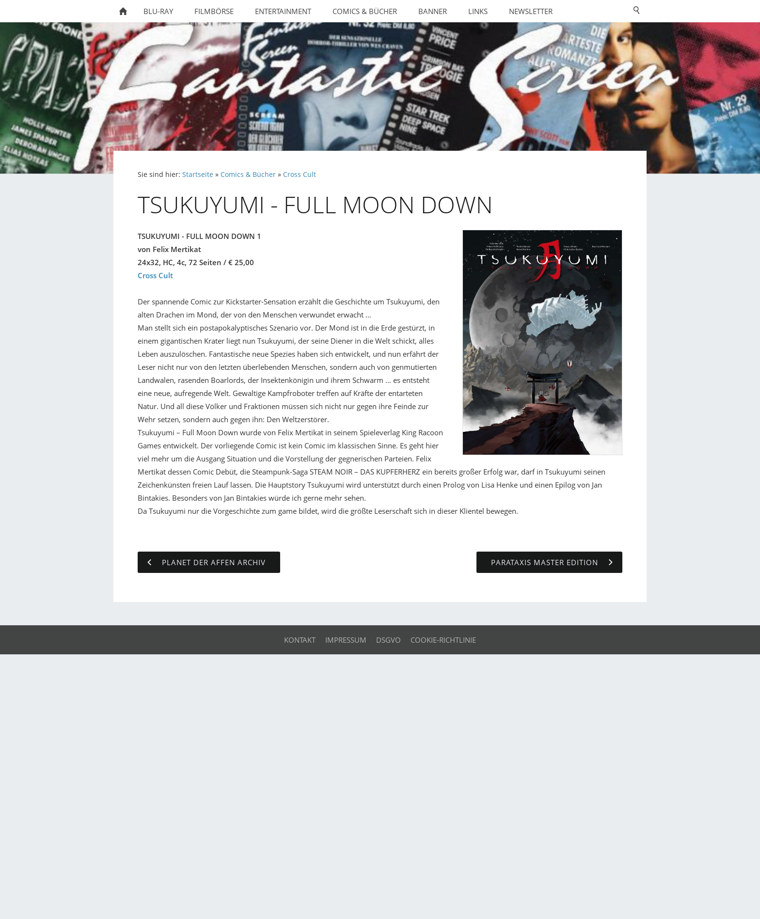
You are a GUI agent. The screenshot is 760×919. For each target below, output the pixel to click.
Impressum (345, 640)
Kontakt (300, 640)
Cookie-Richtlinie (443, 640)
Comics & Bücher (248, 174)
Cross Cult (299, 174)
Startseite (197, 174)
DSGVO (388, 640)
